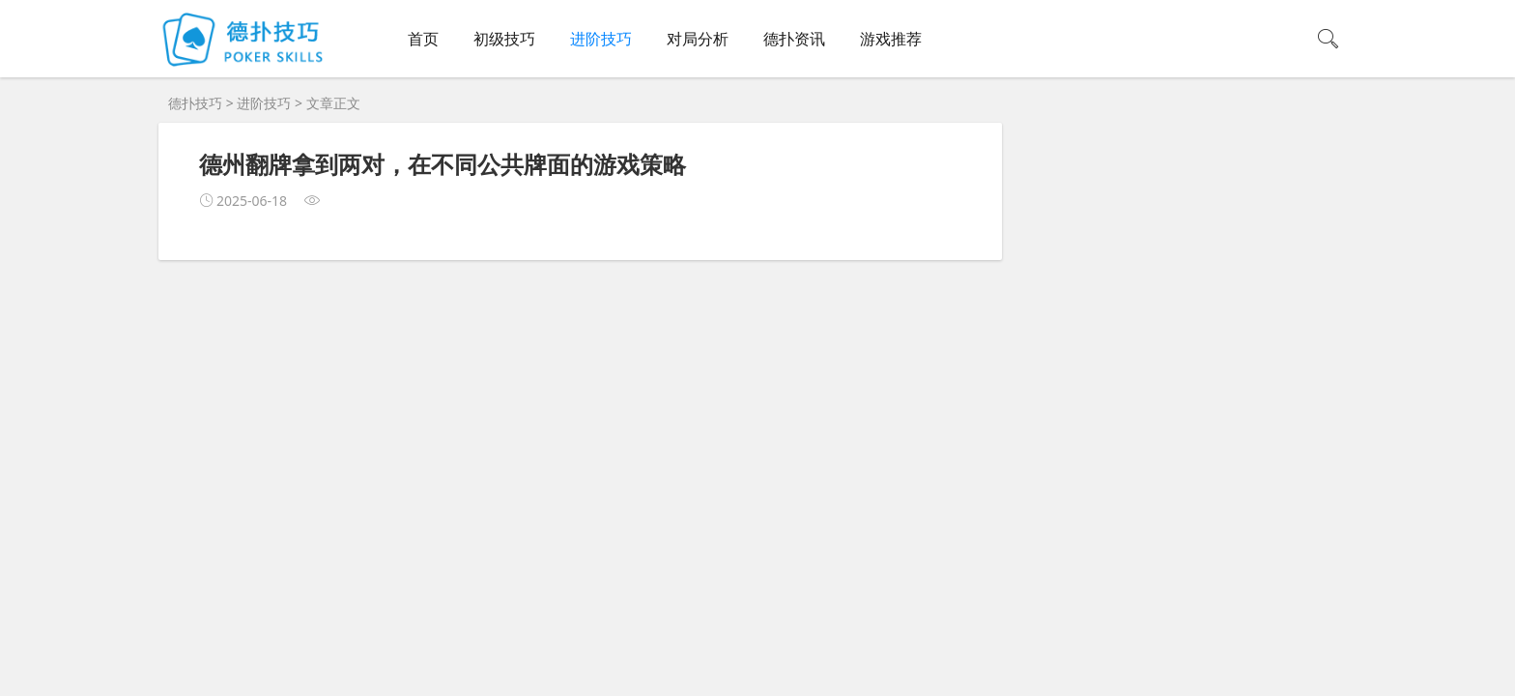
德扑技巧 (195, 103)
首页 (423, 38)
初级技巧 (504, 38)
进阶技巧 (601, 38)
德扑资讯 (794, 38)
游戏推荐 (891, 38)
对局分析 (698, 38)
